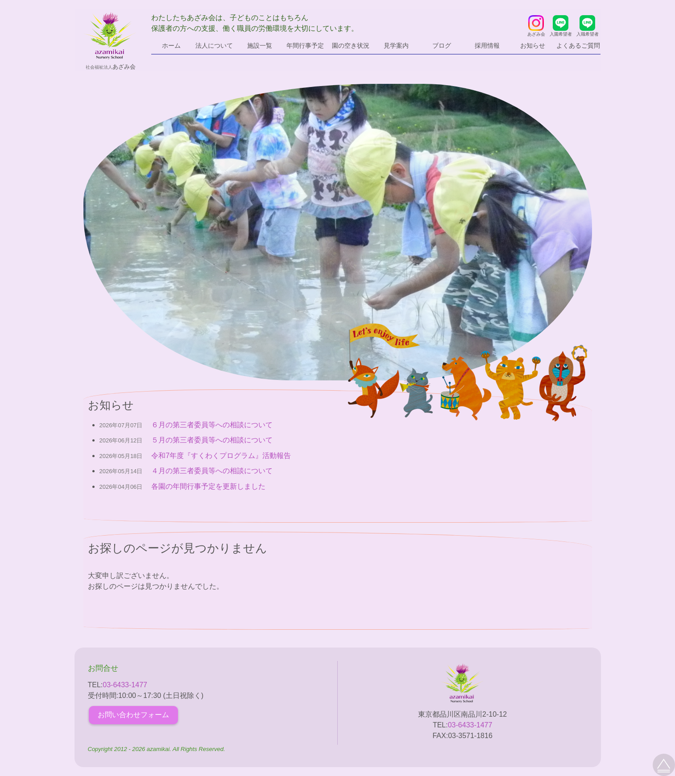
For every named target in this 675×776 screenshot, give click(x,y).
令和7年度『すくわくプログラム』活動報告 (221, 455)
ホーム (171, 45)
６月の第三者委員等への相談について (212, 425)
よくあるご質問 (578, 45)
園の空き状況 (350, 45)
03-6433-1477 (125, 685)
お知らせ (532, 45)
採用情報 (487, 45)
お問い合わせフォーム (133, 714)
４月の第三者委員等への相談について (212, 471)
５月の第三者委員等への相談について (212, 440)
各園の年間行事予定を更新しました (208, 486)
